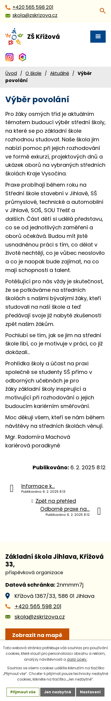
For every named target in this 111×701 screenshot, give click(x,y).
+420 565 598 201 (38, 606)
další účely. (77, 659)
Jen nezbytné (57, 691)
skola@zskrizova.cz (40, 616)
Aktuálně (59, 73)
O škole (33, 73)
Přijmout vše (23, 691)
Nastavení (90, 691)
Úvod (11, 73)
